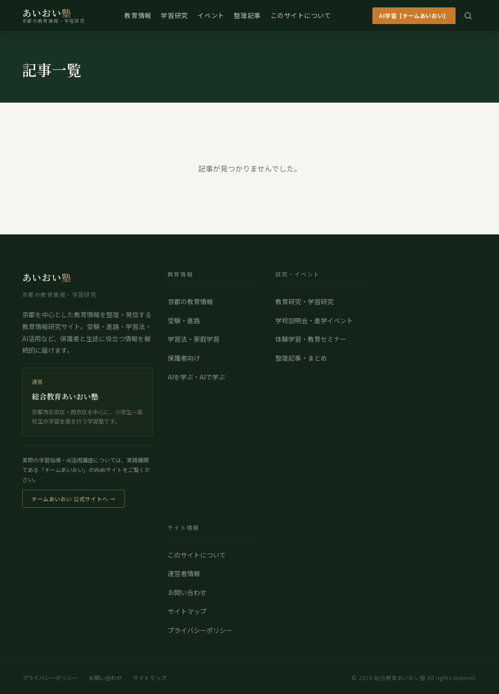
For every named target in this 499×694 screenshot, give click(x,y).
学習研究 (174, 15)
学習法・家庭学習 (193, 339)
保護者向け (184, 357)
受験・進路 (184, 320)
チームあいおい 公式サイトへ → (73, 499)
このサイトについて (301, 15)
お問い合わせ (187, 592)
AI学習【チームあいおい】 (414, 15)
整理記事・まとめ (301, 357)
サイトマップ (187, 611)
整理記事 (247, 15)
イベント (210, 15)
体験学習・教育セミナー (311, 339)
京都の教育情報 (190, 301)
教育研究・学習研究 (304, 301)
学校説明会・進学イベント (314, 320)
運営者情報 (184, 573)
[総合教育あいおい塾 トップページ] (53, 15)
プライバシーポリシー (200, 630)
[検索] (468, 16)
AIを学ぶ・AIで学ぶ (196, 376)
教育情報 (137, 15)
